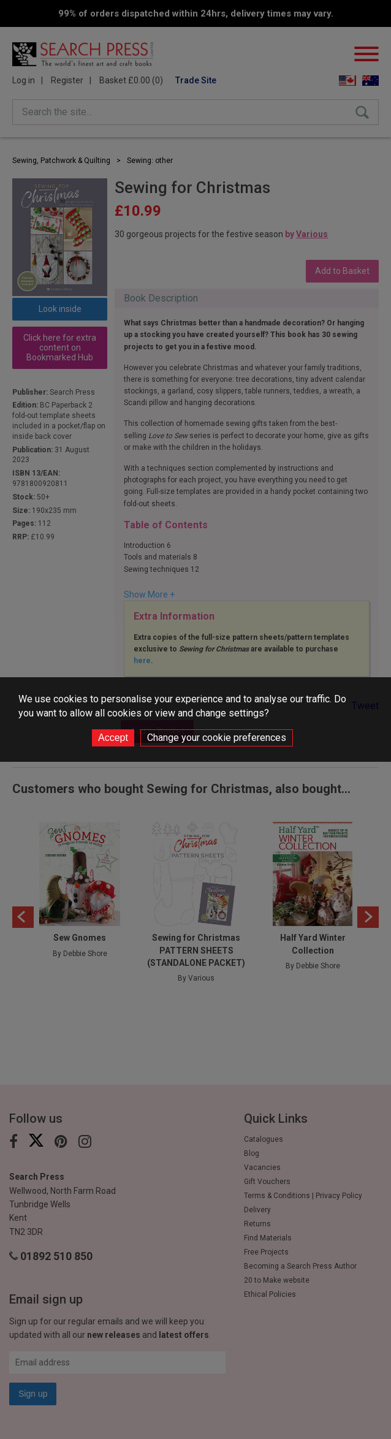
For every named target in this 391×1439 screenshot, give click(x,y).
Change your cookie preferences (216, 737)
